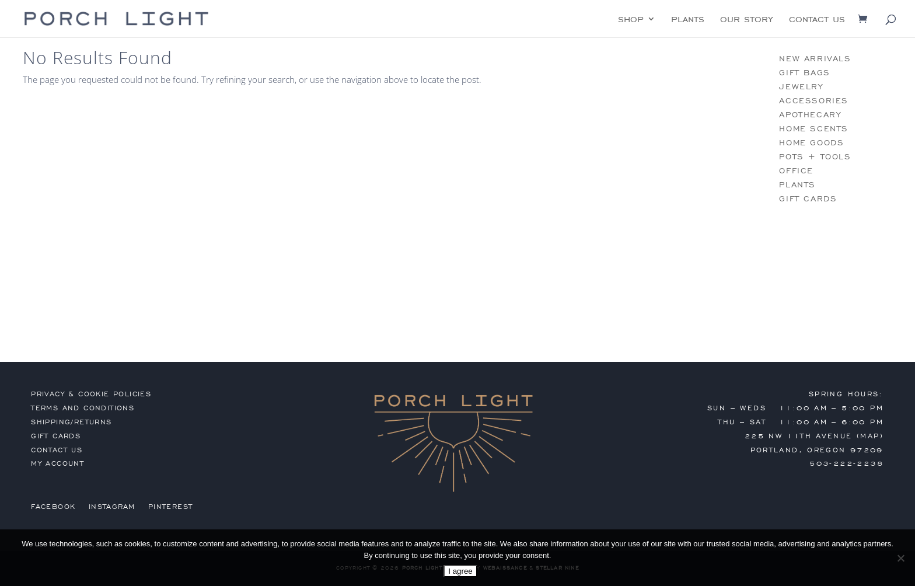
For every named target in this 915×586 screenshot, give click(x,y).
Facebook (53, 506)
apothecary (810, 115)
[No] (900, 558)
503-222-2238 (846, 463)
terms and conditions (82, 408)
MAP (869, 436)
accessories (813, 101)
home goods (811, 143)
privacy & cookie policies (91, 394)
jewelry (801, 87)
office (796, 171)
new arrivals (815, 59)
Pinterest (170, 506)
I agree (460, 571)
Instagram (112, 506)
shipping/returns (71, 422)
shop (631, 20)
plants (687, 20)
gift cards (808, 199)
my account (57, 463)
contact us (817, 20)
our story (746, 20)
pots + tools (815, 157)
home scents (813, 129)
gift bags (804, 73)
